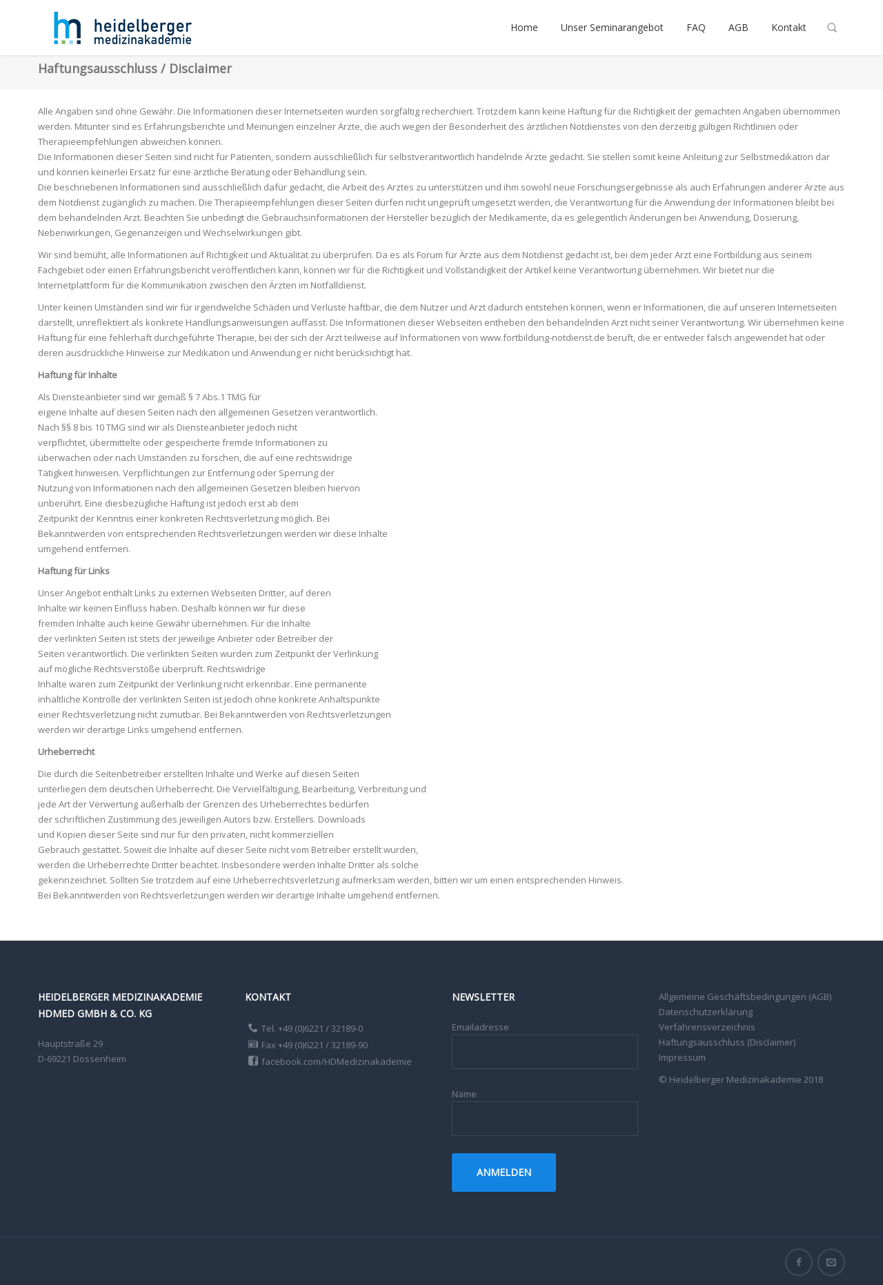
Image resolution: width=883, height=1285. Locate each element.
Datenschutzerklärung (706, 1012)
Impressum (682, 1057)
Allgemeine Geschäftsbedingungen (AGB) (745, 996)
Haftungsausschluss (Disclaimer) (727, 1042)
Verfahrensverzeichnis (707, 1027)
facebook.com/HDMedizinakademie (336, 1061)
